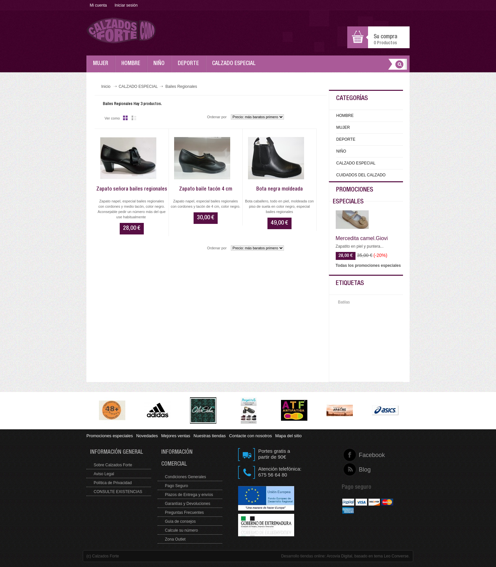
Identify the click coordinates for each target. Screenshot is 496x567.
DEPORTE (190, 66)
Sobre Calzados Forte (113, 465)
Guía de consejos (180, 521)
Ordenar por (217, 117)
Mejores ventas (175, 435)
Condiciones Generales (185, 477)
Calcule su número (181, 530)
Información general (116, 452)
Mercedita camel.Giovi (362, 238)
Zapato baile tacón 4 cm (205, 189)
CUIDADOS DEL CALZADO (361, 175)
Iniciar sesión (126, 5)
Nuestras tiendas (210, 435)
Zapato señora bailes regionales (131, 189)
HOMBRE (132, 66)
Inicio (105, 86)
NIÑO (160, 66)
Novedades (147, 435)
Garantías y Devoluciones (187, 503)
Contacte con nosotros (250, 435)
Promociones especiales (109, 435)
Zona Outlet (175, 539)
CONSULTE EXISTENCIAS (118, 491)
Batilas (344, 302)
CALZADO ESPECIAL (235, 66)
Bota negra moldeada (279, 189)
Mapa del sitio (288, 435)
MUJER (102, 66)
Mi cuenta (98, 5)
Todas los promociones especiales (368, 265)
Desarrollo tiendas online (303, 556)
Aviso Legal (104, 474)
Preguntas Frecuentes (184, 512)
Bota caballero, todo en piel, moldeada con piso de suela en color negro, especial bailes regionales (279, 206)
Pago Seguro (176, 485)
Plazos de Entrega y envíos (189, 494)
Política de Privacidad (113, 482)
